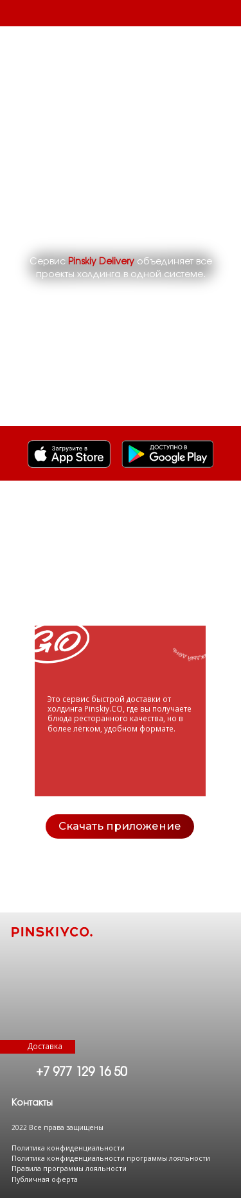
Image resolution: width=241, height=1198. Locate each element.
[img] (167, 454)
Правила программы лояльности (69, 1168)
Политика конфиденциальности (68, 1147)
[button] (32, 1103)
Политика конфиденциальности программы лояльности (111, 1158)
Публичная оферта (45, 1179)
